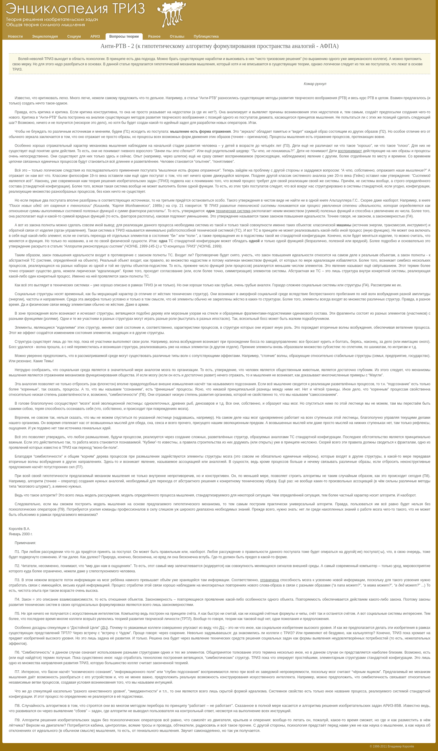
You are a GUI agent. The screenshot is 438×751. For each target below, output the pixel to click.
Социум (74, 36)
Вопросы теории (124, 36)
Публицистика (206, 36)
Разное (154, 36)
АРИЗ (95, 36)
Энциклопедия (45, 36)
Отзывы (177, 36)
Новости (15, 36)
